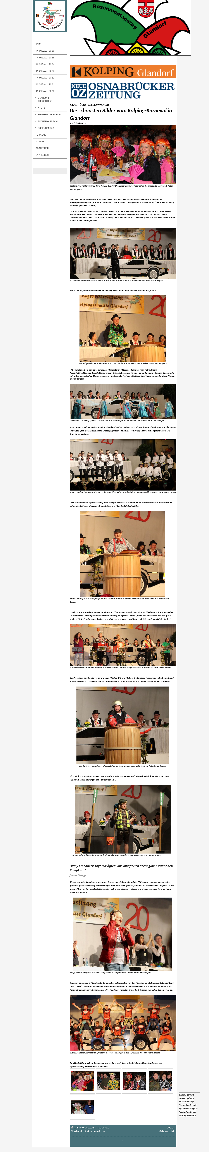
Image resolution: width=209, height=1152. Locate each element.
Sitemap (103, 1127)
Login (170, 1127)
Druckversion (83, 1127)
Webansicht (166, 1131)
